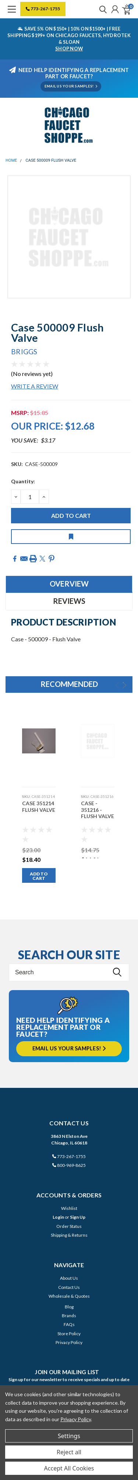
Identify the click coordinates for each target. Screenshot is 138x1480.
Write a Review (34, 386)
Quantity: (23, 481)
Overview (69, 583)
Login (58, 1217)
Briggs (24, 351)
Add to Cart (39, 876)
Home (11, 160)
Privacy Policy (69, 1342)
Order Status (69, 1226)
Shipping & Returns (69, 1235)
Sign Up (77, 1217)
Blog (69, 1306)
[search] (101, 9)
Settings (69, 1436)
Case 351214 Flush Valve (38, 806)
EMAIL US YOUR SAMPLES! (71, 86)
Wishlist (69, 1208)
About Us (69, 1278)
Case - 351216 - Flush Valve (97, 809)
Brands (69, 1315)
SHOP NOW (69, 48)
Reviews (69, 600)
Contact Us (69, 1287)
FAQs (69, 1324)
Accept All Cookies (69, 1468)
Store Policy (69, 1333)
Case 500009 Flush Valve (51, 160)
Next (124, 685)
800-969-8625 (69, 1165)
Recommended (69, 684)
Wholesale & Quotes (69, 1296)
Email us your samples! (69, 1048)
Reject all (69, 1452)
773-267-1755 (43, 8)
